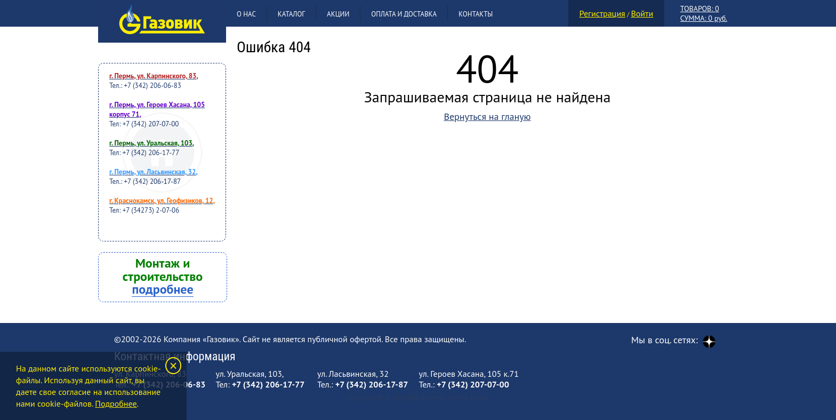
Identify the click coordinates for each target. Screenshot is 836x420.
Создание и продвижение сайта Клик (418, 397)
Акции (338, 14)
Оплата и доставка (404, 14)
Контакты (476, 14)
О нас (246, 14)
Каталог (291, 14)
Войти (642, 13)
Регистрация (602, 13)
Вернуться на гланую (487, 116)
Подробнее (115, 403)
